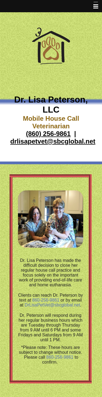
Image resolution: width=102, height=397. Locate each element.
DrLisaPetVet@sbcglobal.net (52, 305)
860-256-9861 (46, 300)
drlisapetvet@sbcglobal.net (52, 141)
